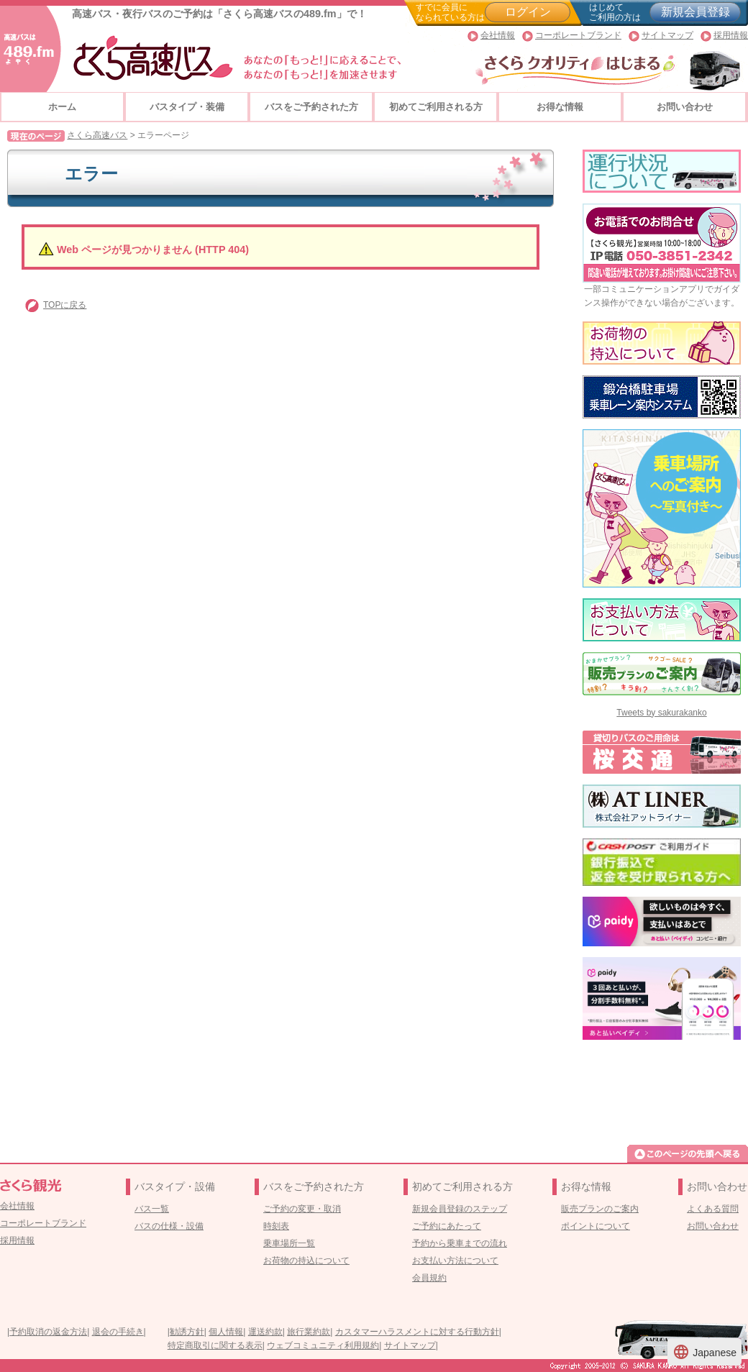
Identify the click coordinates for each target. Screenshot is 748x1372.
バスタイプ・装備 (187, 106)
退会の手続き (118, 1332)
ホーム (62, 106)
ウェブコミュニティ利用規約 (323, 1345)
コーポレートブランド (578, 35)
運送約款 (265, 1332)
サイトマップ (667, 35)
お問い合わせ (685, 106)
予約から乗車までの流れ (459, 1243)
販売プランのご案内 (600, 1209)
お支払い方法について (455, 1261)
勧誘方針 (187, 1332)
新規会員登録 (695, 12)
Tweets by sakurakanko (661, 713)
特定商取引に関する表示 (215, 1345)
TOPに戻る (64, 305)
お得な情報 (560, 106)
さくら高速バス (97, 135)
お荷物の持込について (306, 1261)
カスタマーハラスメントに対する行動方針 (417, 1332)
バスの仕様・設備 (169, 1226)
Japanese (704, 1351)
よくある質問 (713, 1209)
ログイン (528, 12)
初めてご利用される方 (436, 106)
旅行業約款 (308, 1332)
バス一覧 (151, 1209)
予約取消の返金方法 (48, 1332)
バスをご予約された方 (311, 106)
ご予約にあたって (446, 1226)
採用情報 (730, 35)
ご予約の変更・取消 (302, 1209)
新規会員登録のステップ (459, 1209)
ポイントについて (595, 1226)
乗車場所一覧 (289, 1243)
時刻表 (276, 1226)
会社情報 (497, 35)
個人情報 (226, 1332)
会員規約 (429, 1278)
